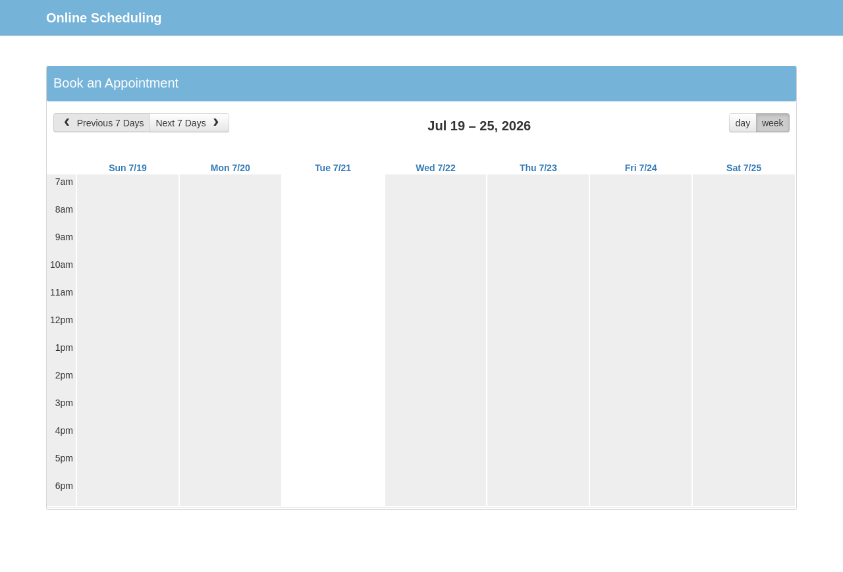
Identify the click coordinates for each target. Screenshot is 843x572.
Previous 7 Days (102, 123)
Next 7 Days (188, 123)
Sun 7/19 (128, 168)
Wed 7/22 (435, 168)
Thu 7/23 (538, 168)
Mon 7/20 (230, 168)
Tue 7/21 (333, 168)
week (773, 123)
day (743, 123)
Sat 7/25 (743, 168)
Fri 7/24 (641, 168)
